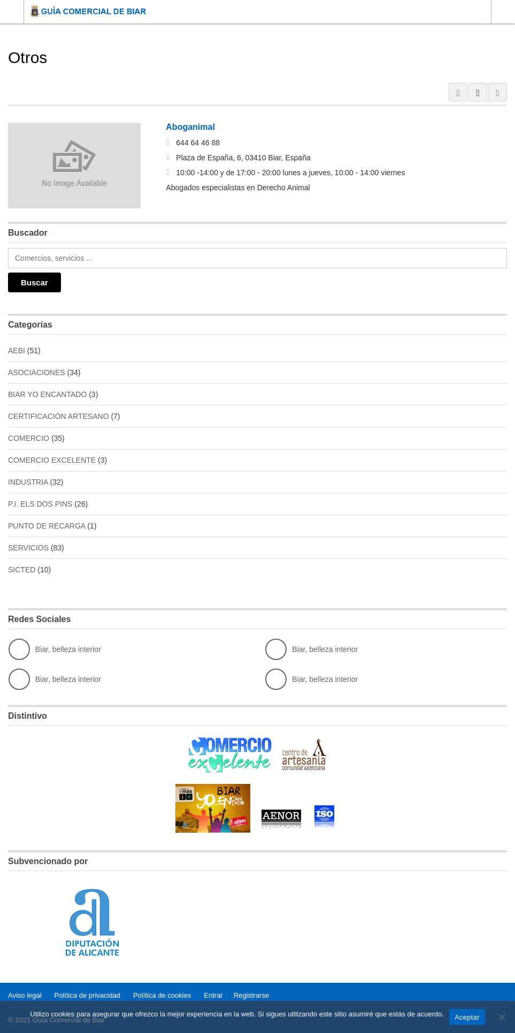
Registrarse (251, 995)
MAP (497, 92)
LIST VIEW (477, 92)
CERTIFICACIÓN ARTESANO (58, 416)
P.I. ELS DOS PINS (40, 504)
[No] (501, 1017)
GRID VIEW (458, 92)
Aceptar (467, 1017)
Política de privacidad (88, 995)
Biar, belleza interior (55, 649)
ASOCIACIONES (36, 372)
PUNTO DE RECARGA (46, 526)
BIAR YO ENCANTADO (47, 394)
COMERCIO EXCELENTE (52, 460)
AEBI (16, 350)
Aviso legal (25, 995)
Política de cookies (162, 995)
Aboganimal (190, 126)
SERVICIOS (28, 547)
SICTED (21, 569)
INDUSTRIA (28, 482)
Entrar (213, 995)
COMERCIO (28, 438)
